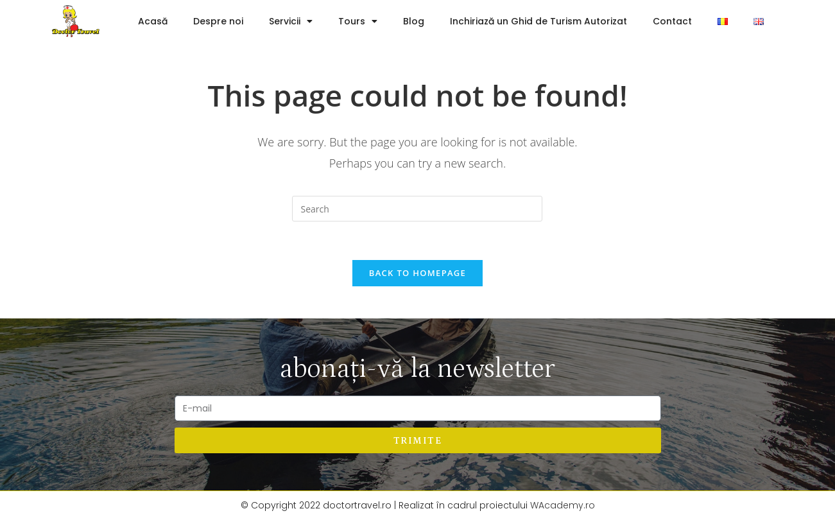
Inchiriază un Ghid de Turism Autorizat (538, 21)
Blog (413, 21)
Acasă (153, 21)
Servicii (291, 21)
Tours (357, 21)
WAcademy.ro (562, 505)
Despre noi (218, 21)
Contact (672, 21)
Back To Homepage (417, 273)
